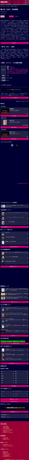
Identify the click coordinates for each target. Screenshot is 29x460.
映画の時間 (3, 6)
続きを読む (14, 42)
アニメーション (18, 391)
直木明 (18, 71)
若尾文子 (11, 69)
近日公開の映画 (6, 428)
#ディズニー (22, 341)
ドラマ (2, 13)
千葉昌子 (26, 71)
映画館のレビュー (6, 439)
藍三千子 (22, 73)
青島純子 (22, 71)
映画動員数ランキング (7, 444)
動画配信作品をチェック (14, 266)
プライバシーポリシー (20, 459)
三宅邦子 (21, 70)
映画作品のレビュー (7, 431)
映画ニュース (5, 451)
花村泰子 (14, 73)
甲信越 (2, 378)
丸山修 (24, 70)
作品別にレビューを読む (8, 432)
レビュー (11, 16)
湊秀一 (25, 73)
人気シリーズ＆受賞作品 (8, 429)
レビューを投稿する (14, 97)
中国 (2, 380)
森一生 (11, 66)
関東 (16, 371)
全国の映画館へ (14, 385)
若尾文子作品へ (14, 127)
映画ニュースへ (14, 301)
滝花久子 (19, 69)
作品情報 (8, 6)
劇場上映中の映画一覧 (14, 246)
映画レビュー (14, 335)
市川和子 (15, 69)
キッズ (16, 393)
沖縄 (16, 382)
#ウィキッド (9, 341)
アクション (3, 391)
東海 (16, 373)
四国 (16, 380)
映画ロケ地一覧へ (14, 401)
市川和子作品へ (14, 138)
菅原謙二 (23, 69)
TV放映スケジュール (7, 453)
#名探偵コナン (15, 341)
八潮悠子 (17, 70)
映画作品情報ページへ (5, 414)
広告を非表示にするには (23, 183)
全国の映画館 (5, 437)
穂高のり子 (9, 73)
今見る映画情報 (6, 455)
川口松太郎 (12, 67)
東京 (2, 371)
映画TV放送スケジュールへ (14, 363)
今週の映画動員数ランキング (6, 226)
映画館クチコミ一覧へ (14, 399)
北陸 (16, 378)
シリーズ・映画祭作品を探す (14, 343)
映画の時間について (14, 411)
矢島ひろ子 (12, 70)
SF (1, 393)
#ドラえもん (3, 341)
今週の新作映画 (6, 427)
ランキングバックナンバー (8, 445)
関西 (2, 373)
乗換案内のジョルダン (10, 459)
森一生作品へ (14, 115)
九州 (2, 382)
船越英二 (11, 71)
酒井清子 (18, 73)
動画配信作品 (5, 452)
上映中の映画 (5, 426)
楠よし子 (15, 71)
